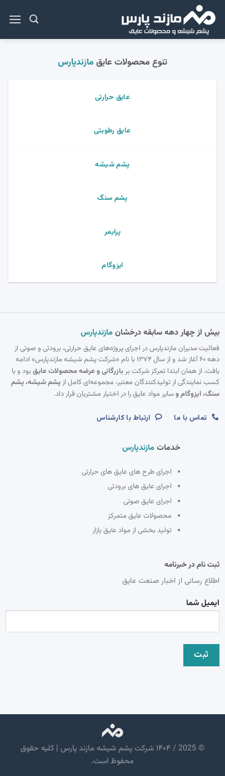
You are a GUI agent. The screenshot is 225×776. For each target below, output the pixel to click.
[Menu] (15, 19)
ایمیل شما (112, 619)
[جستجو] (33, 19)
